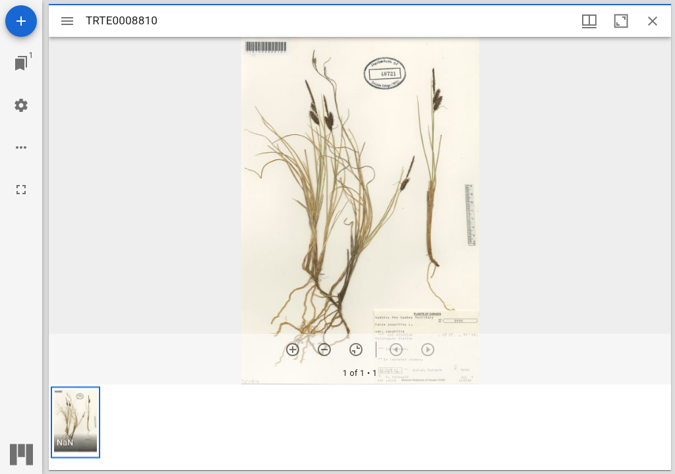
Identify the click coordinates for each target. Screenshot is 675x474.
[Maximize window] (621, 21)
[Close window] (652, 21)
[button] (75, 422)
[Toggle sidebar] (67, 21)
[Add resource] (21, 21)
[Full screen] (21, 189)
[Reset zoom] (356, 349)
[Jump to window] (21, 63)
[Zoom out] (324, 349)
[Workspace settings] (21, 105)
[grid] (360, 427)
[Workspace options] (21, 147)
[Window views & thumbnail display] (589, 21)
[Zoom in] (292, 349)
